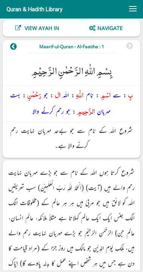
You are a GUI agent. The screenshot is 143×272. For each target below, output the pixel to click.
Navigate (110, 28)
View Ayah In (41, 28)
